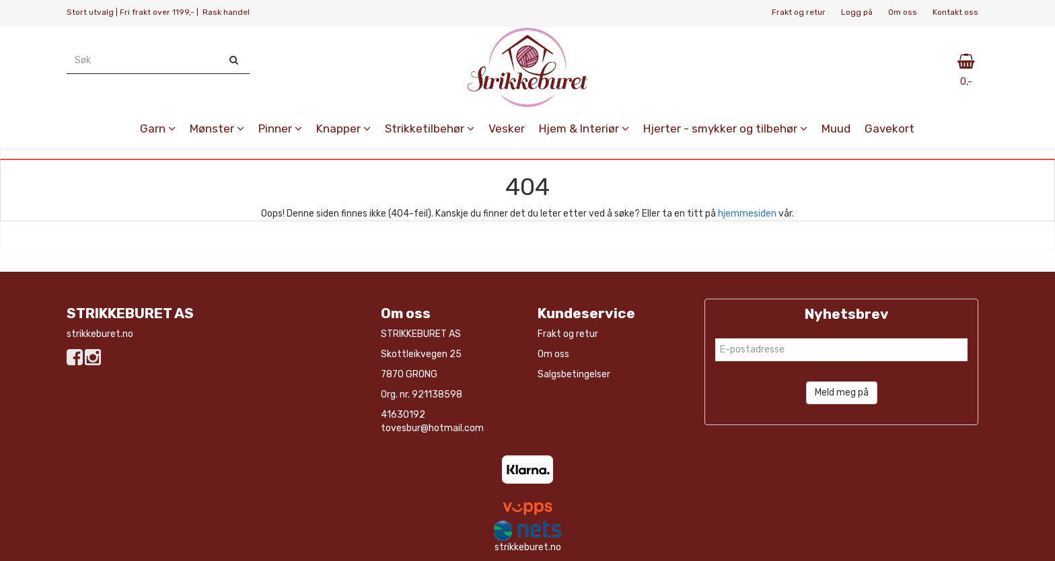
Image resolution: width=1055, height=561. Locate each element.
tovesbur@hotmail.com (432, 428)
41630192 (403, 414)
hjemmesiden (747, 213)
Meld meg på (842, 392)
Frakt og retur (799, 12)
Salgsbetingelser (574, 374)
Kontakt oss (955, 12)
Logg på (857, 12)
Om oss (902, 12)
